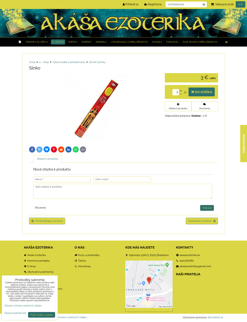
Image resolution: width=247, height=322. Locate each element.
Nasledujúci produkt (202, 220)
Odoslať (207, 207)
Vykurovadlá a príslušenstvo (129, 42)
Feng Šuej (172, 42)
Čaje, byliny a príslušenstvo (200, 42)
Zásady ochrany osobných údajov (67, 317)
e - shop (58, 42)
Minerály (101, 42)
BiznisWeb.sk (215, 317)
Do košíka (201, 92)
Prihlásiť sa (130, 4)
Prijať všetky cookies (41, 314)
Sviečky (72, 42)
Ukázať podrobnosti (15, 313)
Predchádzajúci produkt (47, 220)
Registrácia (153, 4)
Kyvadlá (157, 42)
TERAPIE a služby (37, 42)
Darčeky (86, 42)
